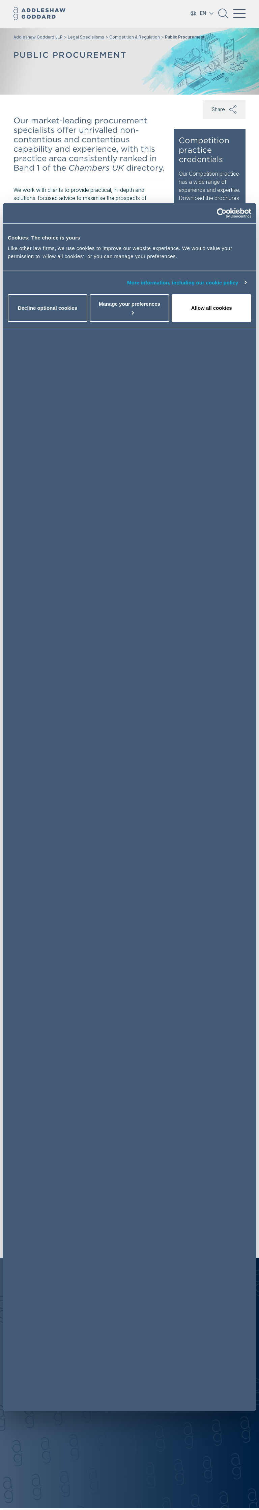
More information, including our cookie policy (182, 282)
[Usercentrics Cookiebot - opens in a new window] (221, 213)
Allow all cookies (211, 308)
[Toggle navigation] (239, 13)
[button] (223, 15)
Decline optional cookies (47, 308)
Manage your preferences (129, 307)
